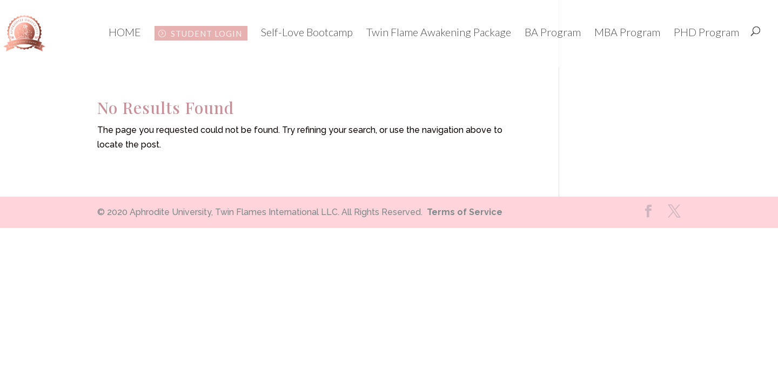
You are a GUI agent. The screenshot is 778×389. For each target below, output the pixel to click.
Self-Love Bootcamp (307, 33)
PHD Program (706, 33)
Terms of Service (464, 212)
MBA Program (627, 33)
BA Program (553, 33)
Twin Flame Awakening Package (438, 33)
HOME (125, 33)
